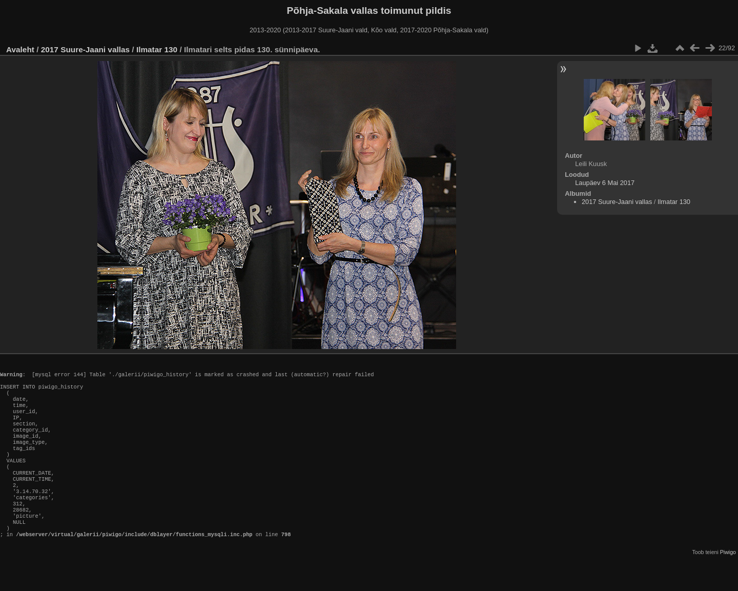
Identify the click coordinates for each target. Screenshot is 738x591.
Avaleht (20, 49)
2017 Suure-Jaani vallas (85, 49)
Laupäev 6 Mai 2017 (604, 183)
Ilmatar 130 (156, 49)
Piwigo (728, 583)
